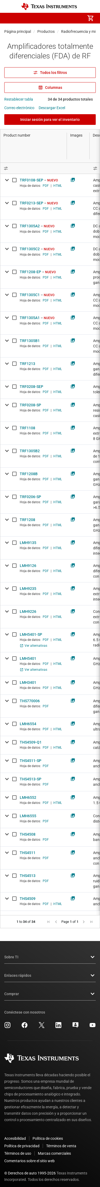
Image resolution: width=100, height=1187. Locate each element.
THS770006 (30, 701)
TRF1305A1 (30, 318)
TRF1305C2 (30, 249)
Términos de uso (17, 1149)
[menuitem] (45, 18)
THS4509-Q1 (31, 742)
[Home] (49, 6)
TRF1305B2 (30, 451)
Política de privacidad (21, 1142)
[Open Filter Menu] (33, 168)
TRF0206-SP (30, 497)
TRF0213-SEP (31, 203)
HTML (57, 186)
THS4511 (27, 853)
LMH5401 (28, 658)
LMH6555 (28, 816)
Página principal (17, 31)
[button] (9, 18)
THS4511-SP (30, 761)
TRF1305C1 (30, 295)
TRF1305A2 (30, 226)
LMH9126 (28, 565)
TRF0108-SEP (31, 180)
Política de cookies (48, 1134)
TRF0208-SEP (31, 386)
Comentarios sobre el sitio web (29, 1156)
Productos (46, 31)
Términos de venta (61, 1142)
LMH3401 (28, 682)
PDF (46, 186)
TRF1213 (27, 364)
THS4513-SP (30, 779)
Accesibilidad (15, 1134)
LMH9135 (28, 543)
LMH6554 (28, 724)
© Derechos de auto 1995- (30, 1169)
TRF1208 (27, 520)
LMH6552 (28, 797)
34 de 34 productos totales (70, 99)
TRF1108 (27, 428)
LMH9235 (28, 588)
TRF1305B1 (30, 341)
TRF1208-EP (30, 272)
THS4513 (27, 876)
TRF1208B (29, 474)
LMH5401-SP (31, 634)
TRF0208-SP (30, 405)
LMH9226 (28, 611)
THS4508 (27, 834)
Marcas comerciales (54, 1149)
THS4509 (27, 898)
